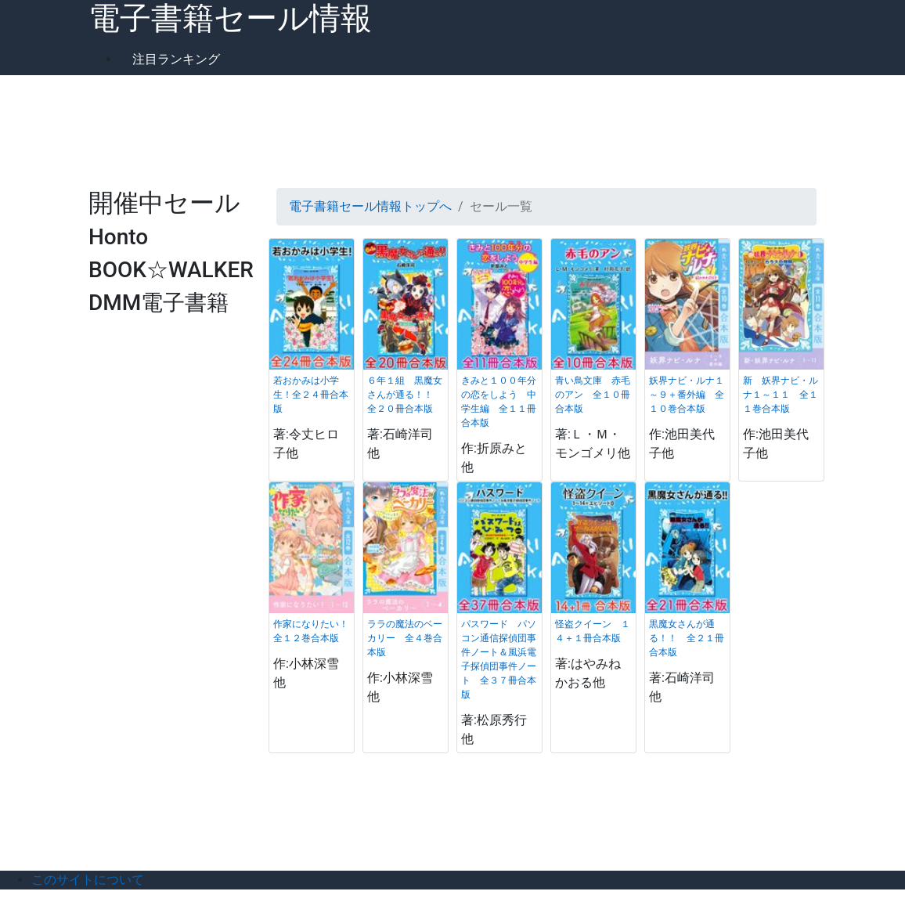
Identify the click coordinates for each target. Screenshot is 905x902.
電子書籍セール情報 (230, 18)
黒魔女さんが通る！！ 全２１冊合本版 (686, 638)
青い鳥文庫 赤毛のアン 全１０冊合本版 (592, 394)
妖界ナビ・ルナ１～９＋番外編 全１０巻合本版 (686, 394)
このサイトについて (87, 879)
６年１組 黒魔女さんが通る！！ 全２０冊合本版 (404, 394)
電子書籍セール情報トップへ (370, 206)
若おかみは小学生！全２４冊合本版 (310, 394)
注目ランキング (176, 59)
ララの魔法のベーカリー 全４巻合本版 (404, 638)
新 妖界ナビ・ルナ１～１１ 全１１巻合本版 (780, 394)
